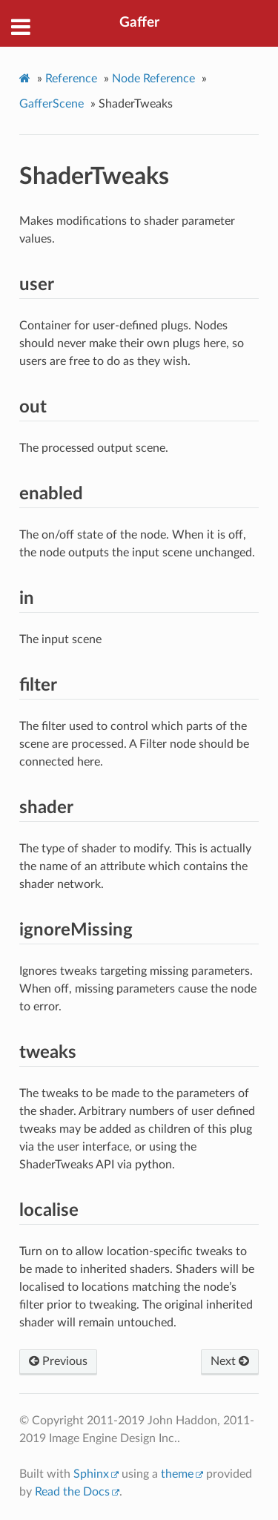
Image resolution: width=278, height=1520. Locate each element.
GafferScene (51, 104)
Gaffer (139, 23)
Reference (71, 79)
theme (177, 1474)
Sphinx (91, 1474)
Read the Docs (72, 1492)
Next (230, 1361)
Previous (58, 1361)
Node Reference (153, 79)
